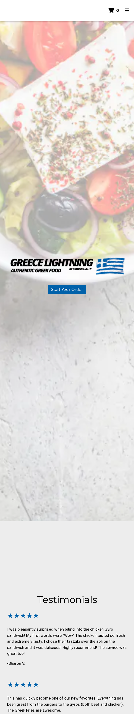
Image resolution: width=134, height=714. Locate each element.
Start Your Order (67, 289)
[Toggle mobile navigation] (127, 11)
